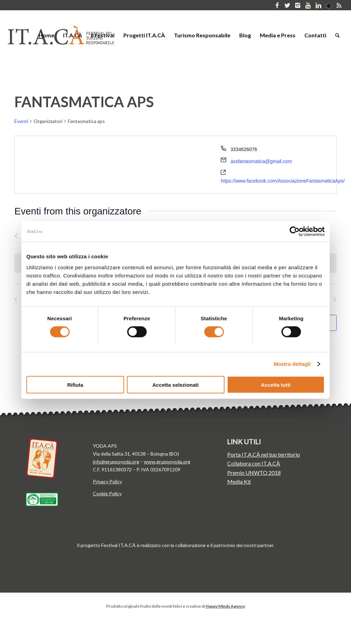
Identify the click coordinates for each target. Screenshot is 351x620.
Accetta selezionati (175, 384)
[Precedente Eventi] (16, 236)
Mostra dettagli (292, 364)
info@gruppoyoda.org (116, 461)
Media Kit (239, 481)
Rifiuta (75, 384)
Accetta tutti (276, 384)
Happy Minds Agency (225, 606)
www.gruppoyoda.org (167, 461)
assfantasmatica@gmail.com (261, 161)
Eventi (21, 121)
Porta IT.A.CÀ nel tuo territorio (263, 454)
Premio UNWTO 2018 (254, 472)
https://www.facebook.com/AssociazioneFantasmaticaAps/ (282, 181)
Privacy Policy (107, 481)
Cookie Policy (107, 493)
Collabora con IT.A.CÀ (253, 463)
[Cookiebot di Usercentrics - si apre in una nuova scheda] (295, 231)
